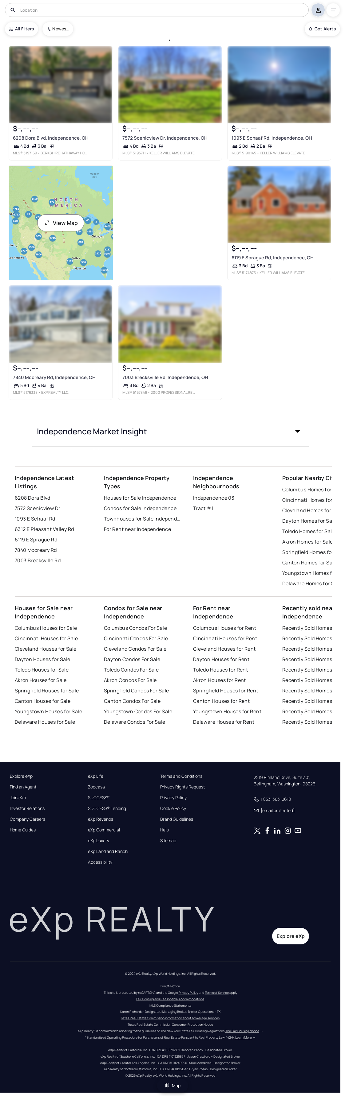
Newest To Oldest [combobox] (60, 29)
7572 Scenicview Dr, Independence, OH (164, 138)
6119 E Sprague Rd (36, 539)
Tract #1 (203, 508)
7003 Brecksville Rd (38, 560)
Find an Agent (23, 787)
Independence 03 (214, 497)
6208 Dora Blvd (32, 497)
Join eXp (18, 798)
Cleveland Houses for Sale (46, 648)
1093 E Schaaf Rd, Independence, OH (272, 138)
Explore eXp (21, 776)
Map (172, 1085)
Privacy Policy (173, 798)
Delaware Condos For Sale (134, 721)
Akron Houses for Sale (41, 680)
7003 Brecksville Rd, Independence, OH (165, 377)
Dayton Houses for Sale (42, 659)
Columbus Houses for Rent (224, 628)
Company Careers (27, 819)
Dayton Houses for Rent (221, 659)
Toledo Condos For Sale (131, 669)
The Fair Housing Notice (242, 1031)
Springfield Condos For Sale (136, 690)
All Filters (21, 29)
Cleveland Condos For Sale (135, 648)
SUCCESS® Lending (107, 808)
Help (164, 830)
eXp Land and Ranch (108, 851)
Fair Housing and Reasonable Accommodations (170, 999)
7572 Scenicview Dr (38, 508)
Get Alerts (322, 29)
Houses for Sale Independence (140, 497)
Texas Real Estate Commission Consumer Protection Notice (170, 1024)
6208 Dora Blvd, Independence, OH (50, 138)
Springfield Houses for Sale (47, 690)
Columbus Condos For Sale (135, 628)
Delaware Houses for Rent (224, 721)
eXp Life (95, 776)
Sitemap (168, 840)
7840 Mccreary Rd (36, 550)
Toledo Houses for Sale (42, 669)
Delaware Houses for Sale (45, 721)
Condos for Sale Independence (140, 508)
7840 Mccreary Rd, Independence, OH (54, 377)
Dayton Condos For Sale (132, 659)
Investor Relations (27, 808)
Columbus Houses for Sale (46, 628)
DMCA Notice (170, 986)
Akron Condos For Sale (130, 680)
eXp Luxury (98, 840)
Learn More (243, 1037)
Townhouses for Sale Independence (142, 518)
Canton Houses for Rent (221, 701)
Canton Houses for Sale (43, 701)
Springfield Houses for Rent (225, 690)
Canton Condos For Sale (132, 701)
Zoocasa (96, 787)
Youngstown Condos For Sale (138, 711)
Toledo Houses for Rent (220, 669)
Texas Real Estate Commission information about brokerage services (170, 1018)
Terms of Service (217, 992)
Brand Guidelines (176, 819)
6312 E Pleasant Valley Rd (44, 529)
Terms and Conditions (181, 776)
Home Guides (23, 830)
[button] (170, 431)
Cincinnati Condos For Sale (136, 638)
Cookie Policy (173, 808)
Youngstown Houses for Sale (48, 711)
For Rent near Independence (137, 529)
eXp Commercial (104, 830)
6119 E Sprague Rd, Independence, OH (273, 257)
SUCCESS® (99, 798)
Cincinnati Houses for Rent (225, 638)
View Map (61, 223)
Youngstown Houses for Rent (227, 711)
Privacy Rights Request (182, 787)
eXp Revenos (100, 819)
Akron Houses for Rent (219, 680)
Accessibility (100, 862)
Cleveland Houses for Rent (224, 648)
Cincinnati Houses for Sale (46, 638)
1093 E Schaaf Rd (35, 518)
